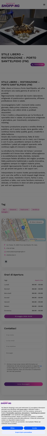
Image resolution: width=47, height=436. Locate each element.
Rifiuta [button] (12, 428)
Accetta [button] (34, 428)
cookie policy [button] (27, 414)
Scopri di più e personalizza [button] (23, 432)
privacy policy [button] (23, 409)
